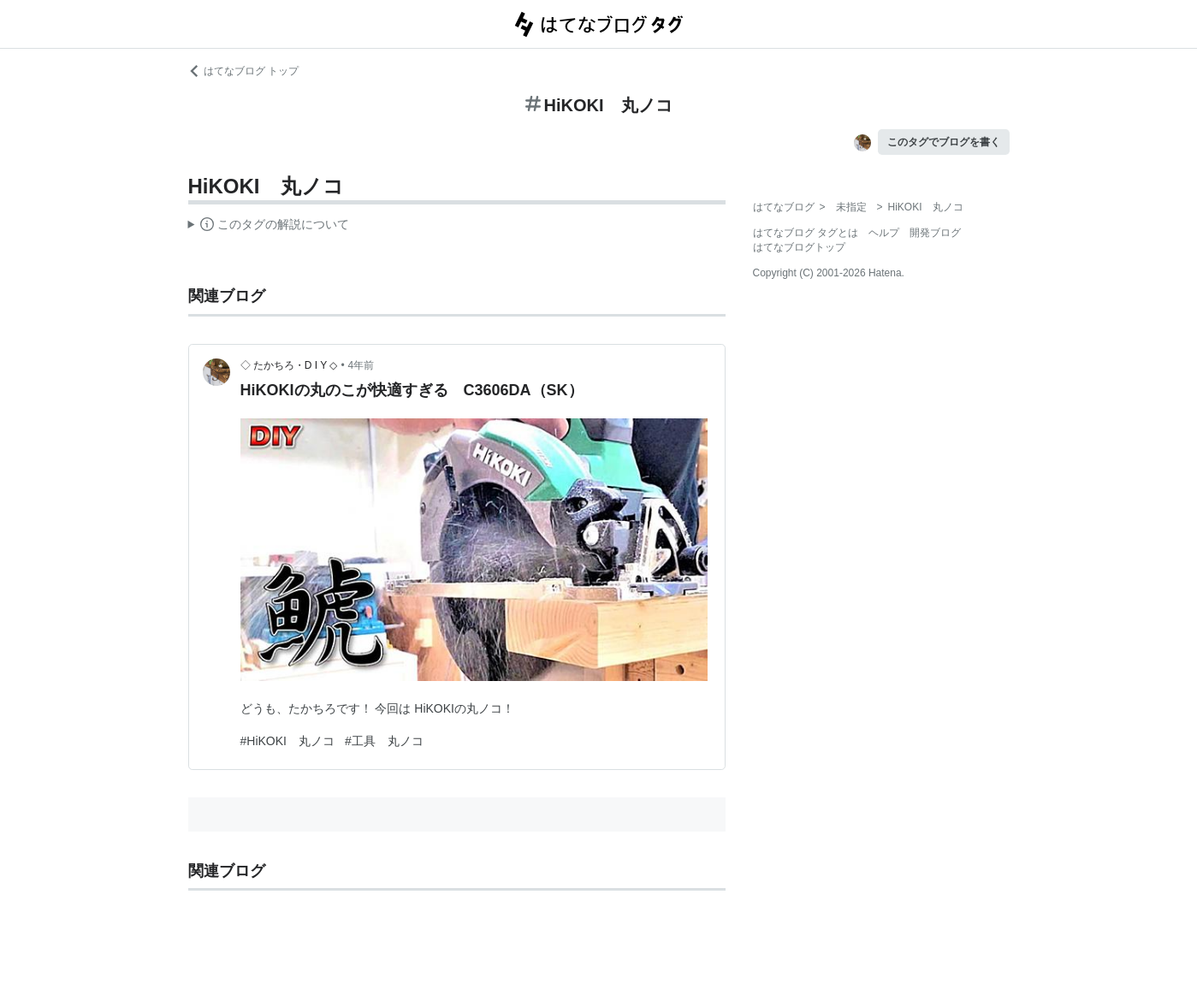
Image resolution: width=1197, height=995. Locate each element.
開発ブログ (935, 233)
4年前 (361, 365)
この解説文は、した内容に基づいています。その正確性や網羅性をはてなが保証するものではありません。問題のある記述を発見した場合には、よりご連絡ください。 (269, 227)
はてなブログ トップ (243, 71)
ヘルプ (883, 233)
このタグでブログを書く (943, 142)
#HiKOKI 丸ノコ (287, 741)
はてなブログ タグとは (805, 233)
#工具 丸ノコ (384, 741)
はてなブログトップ (799, 247)
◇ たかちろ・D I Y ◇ (289, 365)
